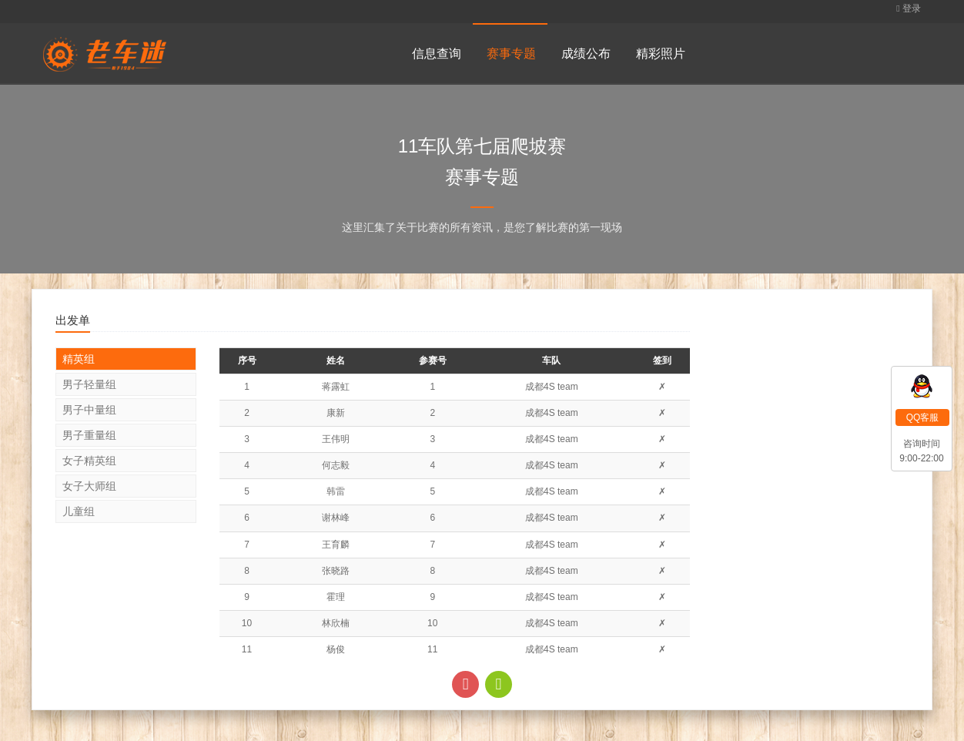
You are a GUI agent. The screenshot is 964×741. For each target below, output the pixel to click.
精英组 (78, 359)
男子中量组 (89, 410)
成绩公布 (586, 53)
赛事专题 (511, 53)
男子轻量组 (89, 384)
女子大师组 (89, 486)
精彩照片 (660, 53)
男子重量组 (89, 435)
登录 (908, 8)
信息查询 (436, 53)
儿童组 (78, 511)
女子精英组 (89, 460)
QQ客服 (922, 417)
